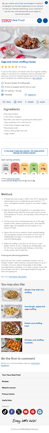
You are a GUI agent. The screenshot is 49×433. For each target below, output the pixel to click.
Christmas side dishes (18, 276)
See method (37, 78)
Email (7, 102)
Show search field (39, 20)
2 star (6, 66)
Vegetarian (32, 94)
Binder (29, 102)
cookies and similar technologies (21, 3)
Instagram (40, 412)
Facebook (12, 412)
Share (41, 102)
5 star (16, 66)
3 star (9, 66)
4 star (12, 66)
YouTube (26, 412)
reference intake (13, 178)
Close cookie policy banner (46, 2)
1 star (2, 66)
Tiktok (5, 412)
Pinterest (33, 412)
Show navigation (45, 20)
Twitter (19, 412)
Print (18, 102)
